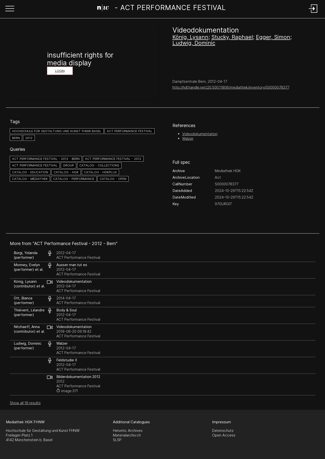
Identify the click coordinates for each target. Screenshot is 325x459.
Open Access (223, 435)
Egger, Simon (273, 37)
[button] (10, 9)
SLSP (117, 439)
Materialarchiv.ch (127, 435)
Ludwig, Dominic (193, 43)
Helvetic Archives (128, 430)
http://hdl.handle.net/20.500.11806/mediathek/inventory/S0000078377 (230, 87)
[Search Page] (161, 8)
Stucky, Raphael (232, 37)
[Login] (313, 13)
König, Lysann (190, 37)
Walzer (187, 138)
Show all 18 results (25, 402)
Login (60, 71)
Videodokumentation (199, 133)
